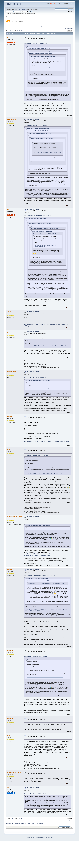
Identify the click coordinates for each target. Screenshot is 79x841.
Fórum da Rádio (13, 4)
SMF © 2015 (35, 837)
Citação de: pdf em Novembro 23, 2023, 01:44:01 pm (35, 125)
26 (19, 30)
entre (19, 9)
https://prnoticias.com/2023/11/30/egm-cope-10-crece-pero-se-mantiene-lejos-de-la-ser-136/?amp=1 (45, 345)
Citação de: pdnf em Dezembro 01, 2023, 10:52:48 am (35, 522)
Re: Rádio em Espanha (33, 37)
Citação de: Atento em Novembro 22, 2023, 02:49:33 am (43, 56)
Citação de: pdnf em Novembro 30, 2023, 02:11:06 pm (35, 377)
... (11, 30)
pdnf (8, 332)
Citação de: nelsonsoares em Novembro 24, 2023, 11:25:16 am (37, 215)
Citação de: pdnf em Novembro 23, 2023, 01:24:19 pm (35, 43)
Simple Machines (41, 837)
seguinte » (70, 28)
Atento (9, 312)
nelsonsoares (11, 119)
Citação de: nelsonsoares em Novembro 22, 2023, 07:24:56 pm (41, 51)
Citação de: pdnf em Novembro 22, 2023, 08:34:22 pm (38, 48)
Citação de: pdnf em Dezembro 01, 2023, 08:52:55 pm (35, 793)
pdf (8, 37)
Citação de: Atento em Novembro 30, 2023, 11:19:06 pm (36, 455)
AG (8, 787)
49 (21, 30)
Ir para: (57, 827)
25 (17, 30)
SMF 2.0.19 (29, 837)
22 (12, 30)
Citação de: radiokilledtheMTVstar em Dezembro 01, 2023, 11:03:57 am (39, 575)
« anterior (66, 28)
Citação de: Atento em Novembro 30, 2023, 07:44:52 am (36, 338)
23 (14, 30)
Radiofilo (10, 650)
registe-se (24, 9)
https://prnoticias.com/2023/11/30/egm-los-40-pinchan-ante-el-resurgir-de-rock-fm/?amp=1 (47, 441)
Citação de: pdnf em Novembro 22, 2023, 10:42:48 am (40, 53)
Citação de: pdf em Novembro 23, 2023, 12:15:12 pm (37, 46)
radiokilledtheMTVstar (14, 517)
